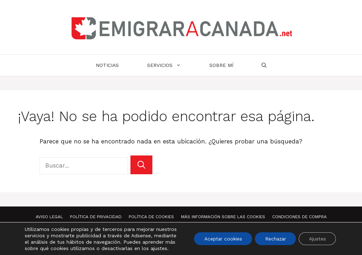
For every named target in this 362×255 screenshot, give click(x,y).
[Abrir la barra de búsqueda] (264, 65)
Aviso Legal (49, 216)
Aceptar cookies (219, 239)
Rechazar (273, 239)
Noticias (107, 65)
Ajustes (316, 239)
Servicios (171, 65)
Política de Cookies (151, 216)
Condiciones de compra (299, 216)
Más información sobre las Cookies (223, 216)
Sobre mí (221, 65)
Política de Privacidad (96, 216)
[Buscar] (141, 165)
